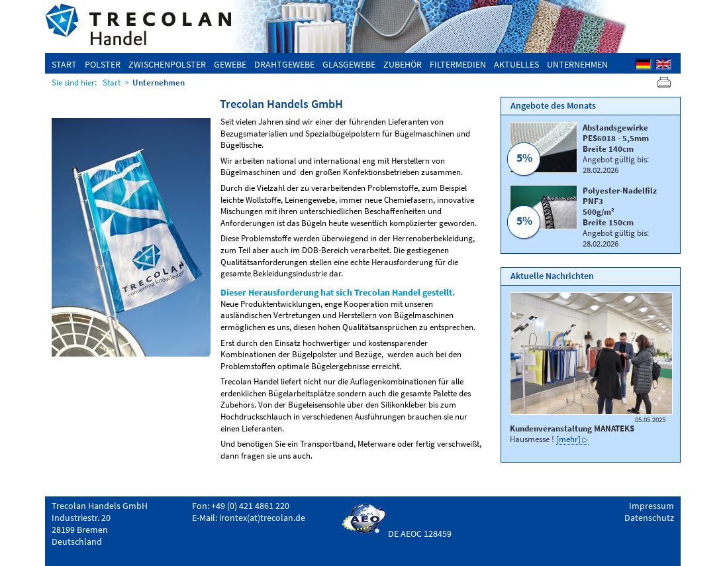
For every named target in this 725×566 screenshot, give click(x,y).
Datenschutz (649, 518)
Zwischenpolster (167, 64)
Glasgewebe (348, 64)
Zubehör (402, 64)
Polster (103, 64)
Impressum (651, 506)
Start (64, 64)
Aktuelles (516, 64)
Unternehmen (577, 64)
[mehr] (568, 438)
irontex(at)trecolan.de (262, 518)
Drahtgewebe (284, 64)
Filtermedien (458, 64)
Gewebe (230, 64)
